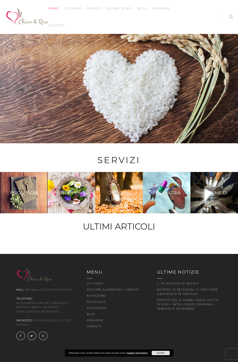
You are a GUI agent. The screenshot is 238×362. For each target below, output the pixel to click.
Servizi (94, 8)
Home (53, 8)
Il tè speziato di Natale (178, 283)
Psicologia (96, 302)
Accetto (161, 353)
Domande (161, 8)
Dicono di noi (119, 8)
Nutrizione (96, 295)
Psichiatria (97, 308)
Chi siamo (73, 8)
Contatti (56, 25)
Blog (142, 8)
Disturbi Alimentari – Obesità (113, 289)
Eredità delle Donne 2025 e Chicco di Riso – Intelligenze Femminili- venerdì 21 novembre (188, 304)
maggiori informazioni (137, 353)
